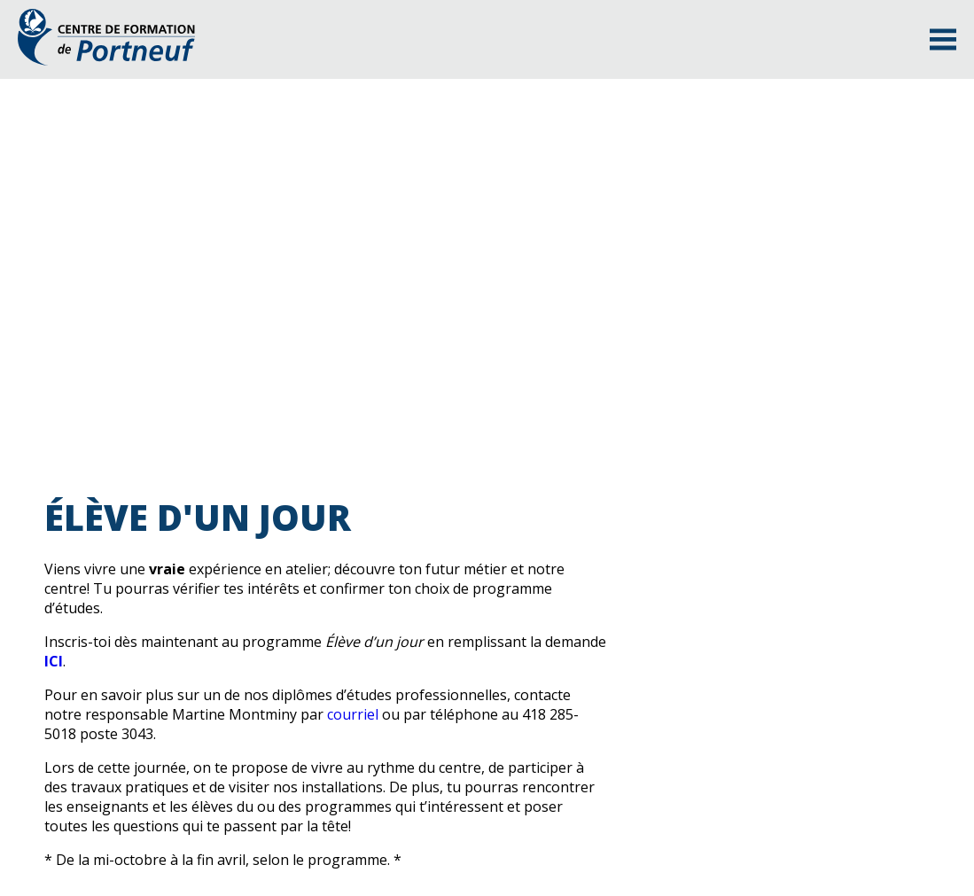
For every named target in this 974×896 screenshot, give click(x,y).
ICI (53, 661)
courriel (352, 714)
